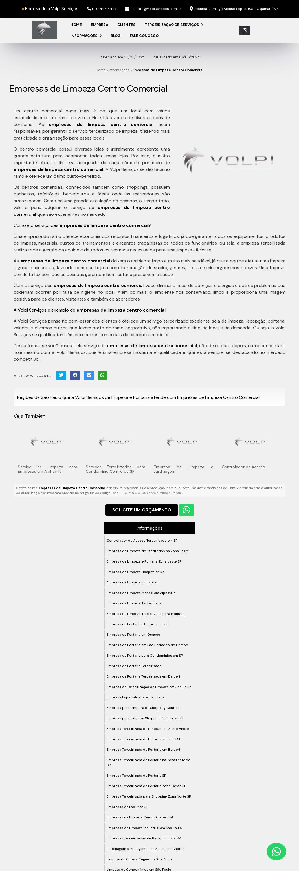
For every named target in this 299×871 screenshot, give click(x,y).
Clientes (126, 24)
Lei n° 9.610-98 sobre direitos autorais (153, 493)
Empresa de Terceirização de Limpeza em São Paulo (149, 687)
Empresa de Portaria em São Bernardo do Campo (147, 645)
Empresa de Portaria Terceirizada (134, 666)
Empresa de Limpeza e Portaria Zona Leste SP (144, 561)
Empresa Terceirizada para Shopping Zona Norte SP (149, 796)
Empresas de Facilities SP (127, 807)
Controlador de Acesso (243, 466)
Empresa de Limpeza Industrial (132, 582)
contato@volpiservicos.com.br (153, 8)
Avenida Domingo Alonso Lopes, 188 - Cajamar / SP (234, 8)
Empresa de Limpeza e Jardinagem (183, 469)
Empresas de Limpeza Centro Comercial (140, 817)
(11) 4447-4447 (101, 8)
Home (76, 24)
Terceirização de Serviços (174, 24)
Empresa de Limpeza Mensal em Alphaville (141, 593)
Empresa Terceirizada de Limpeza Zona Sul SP (144, 739)
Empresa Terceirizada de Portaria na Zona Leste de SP (148, 762)
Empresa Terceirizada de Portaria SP (136, 775)
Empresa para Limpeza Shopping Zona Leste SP (145, 718)
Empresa (99, 24)
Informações (86, 35)
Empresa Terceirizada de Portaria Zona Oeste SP (146, 786)
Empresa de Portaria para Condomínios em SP (145, 655)
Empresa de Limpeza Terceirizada (134, 603)
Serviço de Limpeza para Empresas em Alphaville (47, 469)
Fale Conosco (144, 35)
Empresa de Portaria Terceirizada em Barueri (143, 676)
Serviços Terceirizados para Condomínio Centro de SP (115, 469)
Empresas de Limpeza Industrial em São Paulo (144, 828)
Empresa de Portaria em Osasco (133, 634)
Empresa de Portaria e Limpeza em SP (137, 624)
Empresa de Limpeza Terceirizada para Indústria (146, 613)
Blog (116, 35)
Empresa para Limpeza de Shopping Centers (143, 707)
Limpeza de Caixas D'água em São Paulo (139, 859)
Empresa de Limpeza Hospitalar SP (135, 572)
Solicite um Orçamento (141, 510)
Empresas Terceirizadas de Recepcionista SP (144, 838)
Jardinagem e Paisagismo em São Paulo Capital (145, 848)
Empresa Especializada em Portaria (136, 697)
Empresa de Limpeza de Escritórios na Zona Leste (148, 551)
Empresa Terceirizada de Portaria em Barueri (143, 749)
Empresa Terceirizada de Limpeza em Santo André (148, 728)
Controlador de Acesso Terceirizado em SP (142, 540)
